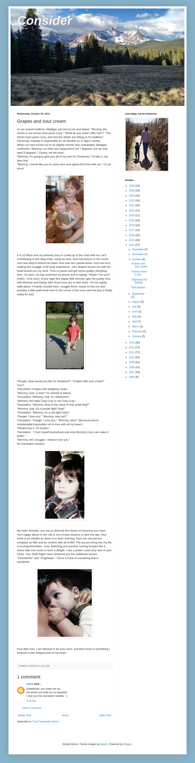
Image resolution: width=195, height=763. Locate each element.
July (134, 306)
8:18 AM (31, 700)
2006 (132, 377)
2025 (132, 190)
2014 (132, 244)
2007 (132, 372)
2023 (132, 200)
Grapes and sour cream (139, 265)
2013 (132, 342)
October (137, 259)
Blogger (127, 744)
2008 (132, 367)
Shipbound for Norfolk (139, 281)
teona (29, 683)
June (135, 311)
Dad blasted (138, 287)
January (137, 336)
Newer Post (24, 715)
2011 (132, 352)
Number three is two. (139, 273)
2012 (132, 347)
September (138, 293)
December (138, 249)
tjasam (104, 744)
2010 (132, 357)
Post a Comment (31, 708)
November (138, 254)
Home (65, 715)
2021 (132, 210)
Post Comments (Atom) (45, 721)
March (136, 326)
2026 (132, 185)
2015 (132, 240)
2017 (132, 230)
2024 (132, 195)
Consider (44, 20)
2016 (132, 235)
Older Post (105, 715)
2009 (132, 362)
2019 (132, 220)
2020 (132, 215)
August (136, 301)
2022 (132, 205)
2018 (132, 225)
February (137, 331)
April (135, 321)
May (135, 316)
